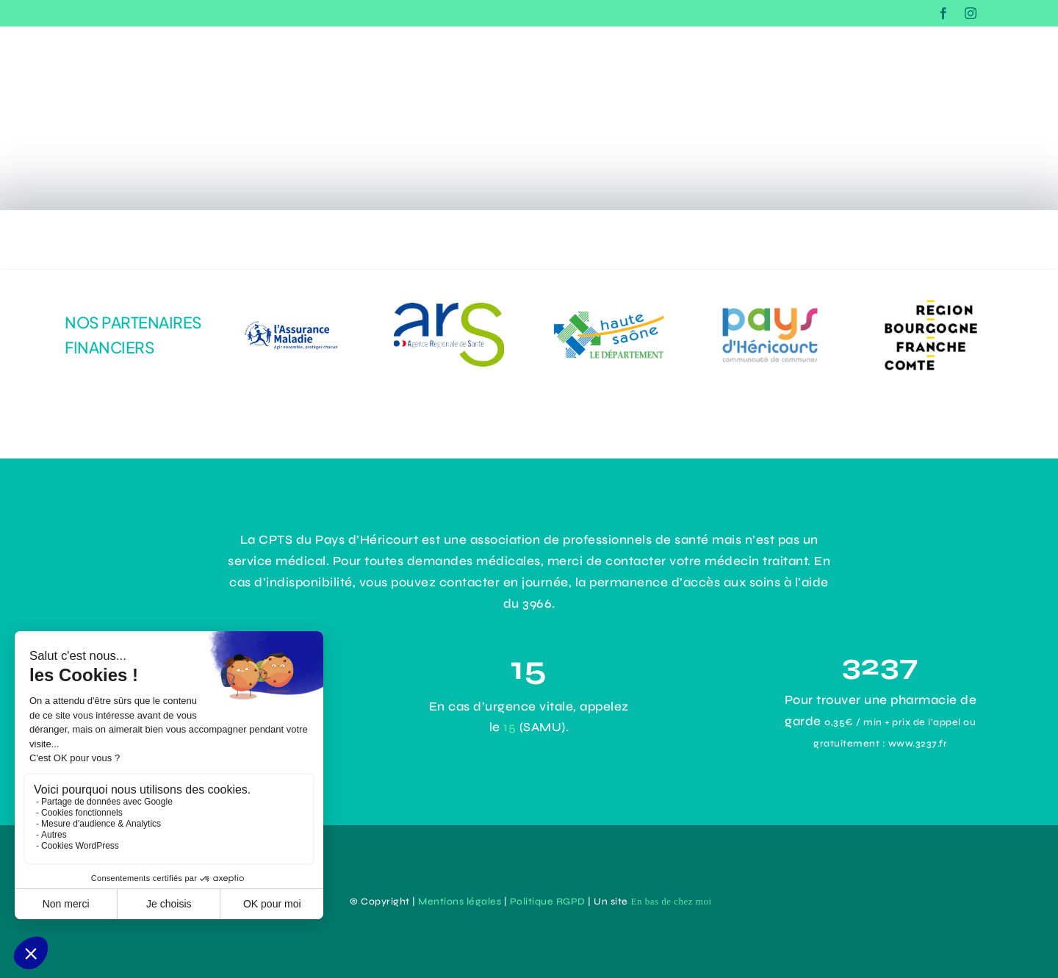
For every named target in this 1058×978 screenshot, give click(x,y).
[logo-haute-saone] (609, 318)
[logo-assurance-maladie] (288, 312)
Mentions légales (459, 901)
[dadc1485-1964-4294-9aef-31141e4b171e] (449, 309)
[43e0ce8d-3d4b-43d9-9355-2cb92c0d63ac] (770, 306)
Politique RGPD (548, 901)
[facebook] (944, 13)
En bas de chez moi (670, 901)
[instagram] (971, 13)
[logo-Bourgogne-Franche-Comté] (931, 297)
